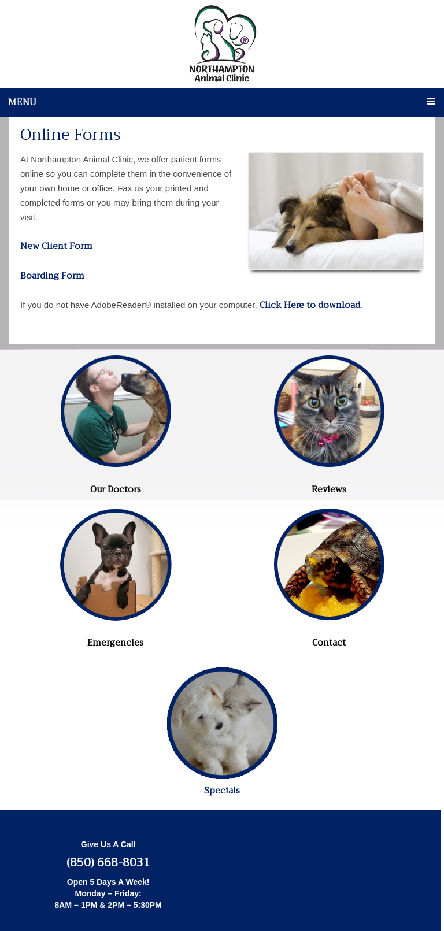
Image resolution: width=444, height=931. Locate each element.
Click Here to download (310, 305)
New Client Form (56, 246)
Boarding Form (52, 275)
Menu (22, 102)
